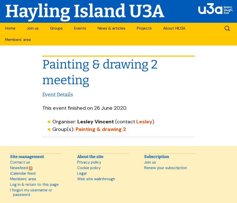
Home (10, 28)
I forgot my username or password (31, 192)
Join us (33, 28)
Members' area (18, 39)
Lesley (144, 121)
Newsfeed (21, 167)
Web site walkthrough (96, 179)
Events (80, 28)
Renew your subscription (165, 167)
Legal (82, 173)
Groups (56, 28)
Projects (144, 28)
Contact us (20, 162)
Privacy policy (89, 162)
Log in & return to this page (34, 184)
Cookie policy (89, 167)
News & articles (111, 28)
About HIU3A (174, 28)
